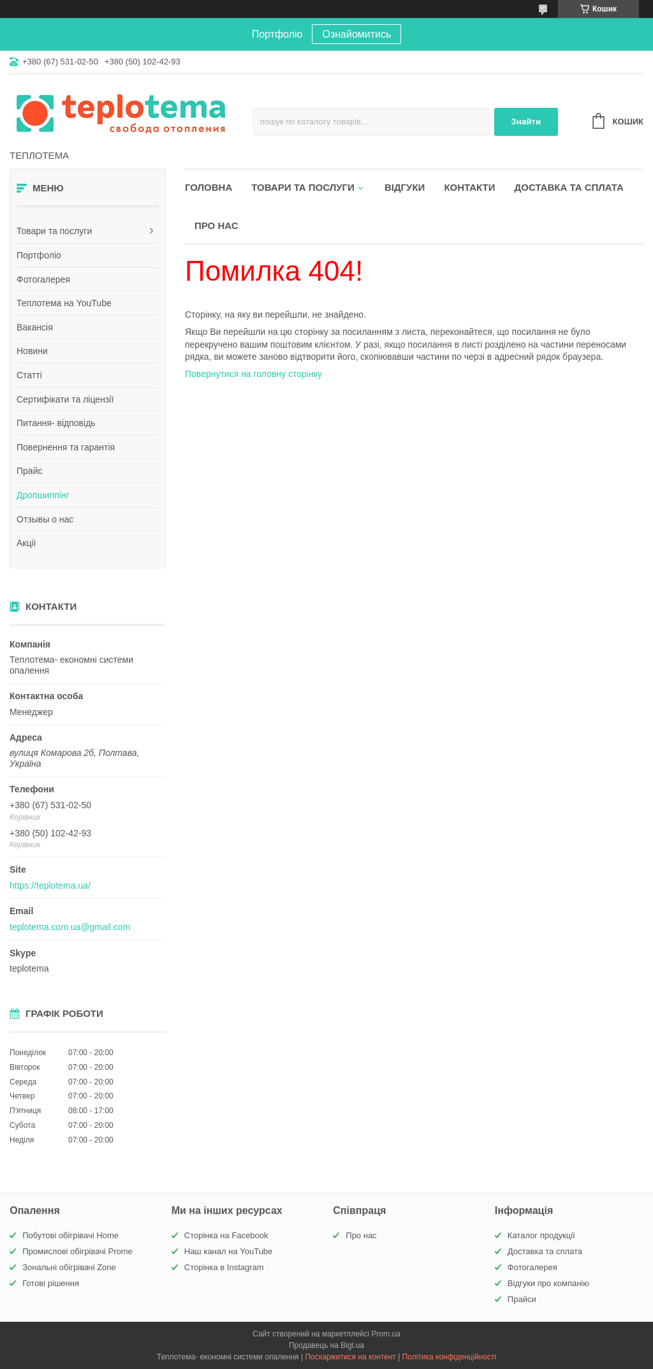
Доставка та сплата (569, 187)
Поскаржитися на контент (350, 1356)
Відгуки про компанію (548, 1283)
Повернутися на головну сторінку (253, 374)
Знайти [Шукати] (526, 121)
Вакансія (35, 327)
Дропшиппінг (43, 495)
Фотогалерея (43, 279)
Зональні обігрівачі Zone (69, 1267)
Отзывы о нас (45, 519)
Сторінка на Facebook (226, 1235)
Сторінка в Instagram (224, 1267)
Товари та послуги (54, 231)
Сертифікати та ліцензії (65, 399)
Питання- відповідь (56, 423)
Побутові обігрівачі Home (70, 1235)
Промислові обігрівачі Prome (77, 1251)
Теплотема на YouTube (64, 303)
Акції (26, 543)
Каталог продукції (541, 1235)
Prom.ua (386, 1333)
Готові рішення (50, 1283)
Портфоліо (39, 255)
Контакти (469, 187)
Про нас (216, 225)
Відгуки (405, 187)
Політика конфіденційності (449, 1356)
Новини (32, 351)
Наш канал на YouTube (228, 1251)
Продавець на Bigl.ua (326, 1345)
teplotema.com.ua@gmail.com (70, 927)
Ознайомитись (356, 34)
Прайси (522, 1299)
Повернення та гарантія (66, 447)
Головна (208, 187)
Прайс (29, 471)
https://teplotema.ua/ (50, 885)
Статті (29, 375)
